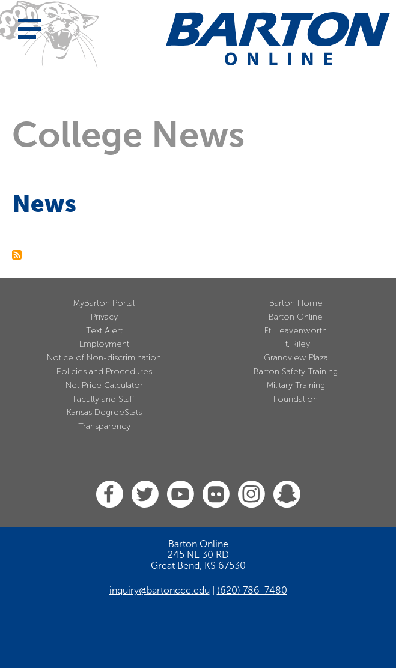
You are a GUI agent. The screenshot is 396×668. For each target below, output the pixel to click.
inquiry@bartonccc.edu (159, 590)
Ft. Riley (295, 344)
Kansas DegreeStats (104, 412)
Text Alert (104, 331)
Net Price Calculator (104, 385)
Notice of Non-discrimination (104, 358)
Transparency (104, 426)
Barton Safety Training (296, 371)
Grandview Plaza (296, 358)
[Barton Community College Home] (278, 38)
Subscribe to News (17, 255)
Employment (104, 344)
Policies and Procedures (104, 371)
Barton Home (296, 303)
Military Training (296, 385)
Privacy (104, 317)
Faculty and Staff (104, 399)
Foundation (295, 399)
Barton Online (296, 317)
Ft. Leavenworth (295, 331)
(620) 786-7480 (252, 590)
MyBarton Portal (104, 303)
